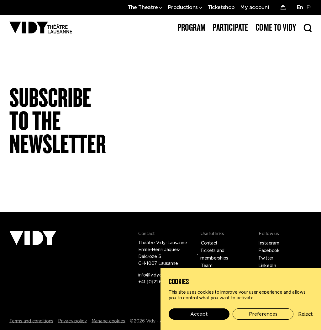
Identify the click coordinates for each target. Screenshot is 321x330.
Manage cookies (108, 320)
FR (309, 7)
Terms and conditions (31, 320)
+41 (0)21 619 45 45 (159, 281)
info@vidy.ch (151, 274)
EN (300, 7)
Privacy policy (72, 320)
